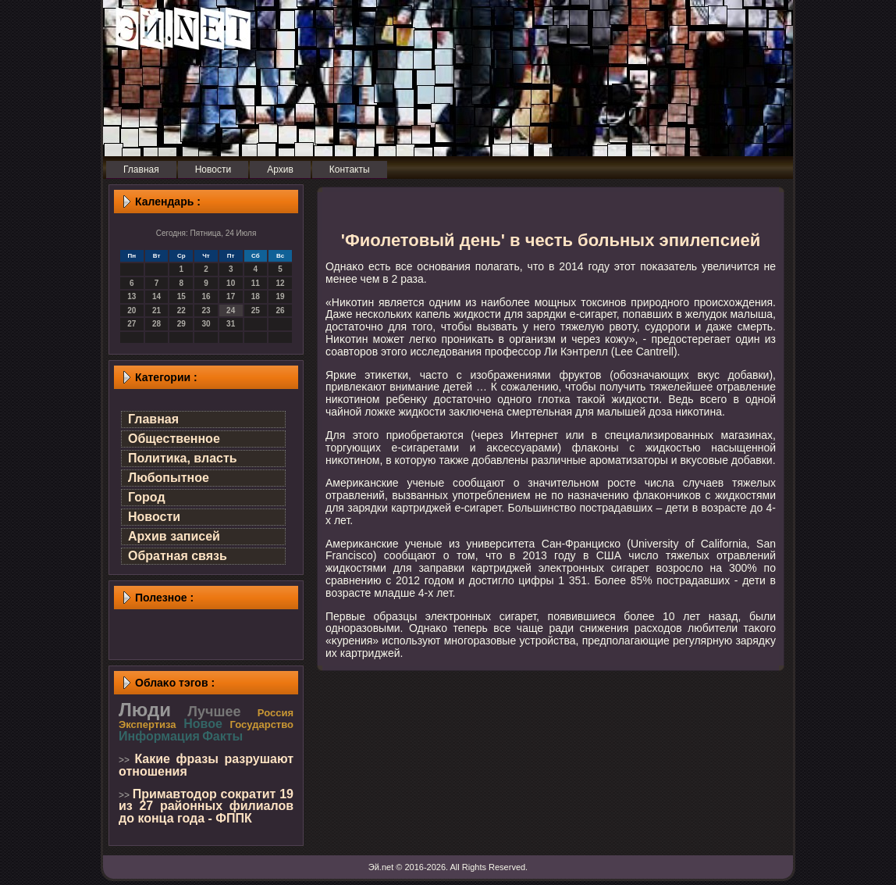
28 (156, 323)
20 (131, 310)
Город (146, 497)
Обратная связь (177, 555)
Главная (153, 419)
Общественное (174, 438)
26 (280, 310)
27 (131, 323)
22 (181, 310)
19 (280, 296)
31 (230, 323)
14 (156, 296)
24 (230, 310)
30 (205, 323)
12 (280, 283)
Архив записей (174, 536)
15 (181, 296)
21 (156, 310)
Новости (154, 516)
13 (131, 296)
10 (230, 283)
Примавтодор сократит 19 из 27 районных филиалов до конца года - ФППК (206, 806)
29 (181, 323)
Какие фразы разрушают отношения (206, 765)
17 (230, 296)
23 (205, 310)
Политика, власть (182, 458)
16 (205, 296)
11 (255, 283)
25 (255, 310)
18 (255, 296)
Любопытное (168, 477)
